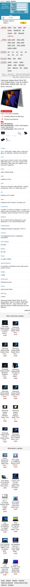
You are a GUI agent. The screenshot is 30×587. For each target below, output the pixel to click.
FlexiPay (14, 580)
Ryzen (10, 70)
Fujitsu (10, 30)
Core (9, 68)
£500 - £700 (11, 45)
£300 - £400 (11, 42)
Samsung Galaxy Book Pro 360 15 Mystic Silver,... (15, 373)
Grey (14, 58)
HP (23, 30)
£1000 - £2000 (12, 48)
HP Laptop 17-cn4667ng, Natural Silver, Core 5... (15, 462)
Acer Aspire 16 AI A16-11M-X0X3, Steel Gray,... (15, 504)
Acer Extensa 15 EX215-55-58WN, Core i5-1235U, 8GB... (5, 547)
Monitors (13, 1)
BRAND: (4, 27)
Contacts (10, 585)
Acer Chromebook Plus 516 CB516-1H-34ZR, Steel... (5, 569)
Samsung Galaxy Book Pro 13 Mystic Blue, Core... (15, 436)
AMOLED (21, 65)
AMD (15, 65)
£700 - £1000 (21, 45)
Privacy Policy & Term (21, 583)
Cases (8, 1)
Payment (21, 580)
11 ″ (13, 52)
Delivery (8, 580)
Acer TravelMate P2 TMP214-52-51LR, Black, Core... (15, 526)
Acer (14, 27)
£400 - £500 (20, 42)
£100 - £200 (11, 39)
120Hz (10, 62)
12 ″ (17, 52)
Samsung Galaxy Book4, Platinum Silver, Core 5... (5, 415)
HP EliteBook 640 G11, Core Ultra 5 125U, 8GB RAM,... (15, 548)
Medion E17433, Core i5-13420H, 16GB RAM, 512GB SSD (15, 568)
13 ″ (21, 52)
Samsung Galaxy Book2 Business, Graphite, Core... (5, 372)
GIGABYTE (17, 30)
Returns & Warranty (7, 583)
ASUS (9, 27)
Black (9, 58)
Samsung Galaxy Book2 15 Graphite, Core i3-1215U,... (5, 330)
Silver (19, 58)
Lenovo (10, 33)
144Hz (16, 62)
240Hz (21, 62)
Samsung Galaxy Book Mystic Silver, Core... (4, 351)
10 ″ (9, 52)
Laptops (2, 1)
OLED (26, 68)
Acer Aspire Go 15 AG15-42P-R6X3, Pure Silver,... (4, 483)
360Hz (10, 65)
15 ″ (9, 54)
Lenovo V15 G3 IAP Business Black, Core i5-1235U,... (16, 484)
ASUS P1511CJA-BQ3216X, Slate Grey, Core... (5, 462)
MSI (15, 33)
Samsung (10, 36)
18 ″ (21, 54)
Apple (19, 27)
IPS (21, 68)
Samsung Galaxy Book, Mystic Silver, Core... (15, 329)
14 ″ (26, 52)
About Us (4, 585)
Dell (24, 27)
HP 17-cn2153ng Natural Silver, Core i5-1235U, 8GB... (5, 505)
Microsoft (21, 33)
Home (3, 580)
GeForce (15, 68)
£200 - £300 (20, 39)
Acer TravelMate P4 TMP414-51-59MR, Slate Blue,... (5, 526)
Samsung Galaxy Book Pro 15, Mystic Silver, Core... (4, 436)
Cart (10, 15)
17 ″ (17, 54)
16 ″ (13, 54)
